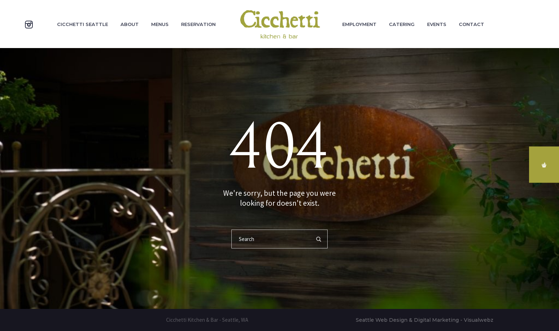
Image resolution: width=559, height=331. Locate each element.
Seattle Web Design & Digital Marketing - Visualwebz (424, 320)
